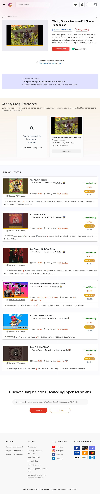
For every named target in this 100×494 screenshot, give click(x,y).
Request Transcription (14, 451)
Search (38, 410)
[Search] (46, 4)
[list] (88, 4)
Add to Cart (89, 191)
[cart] (82, 4)
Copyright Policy (33, 457)
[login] (95, 4)
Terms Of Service (33, 465)
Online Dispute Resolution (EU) (37, 470)
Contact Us (31, 447)
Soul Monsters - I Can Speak (41, 315)
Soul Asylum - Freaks (38, 180)
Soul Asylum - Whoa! (38, 214)
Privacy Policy (32, 461)
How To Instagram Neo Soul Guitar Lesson (47, 283)
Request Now (61, 49)
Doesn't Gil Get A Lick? (39, 347)
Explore (60, 410)
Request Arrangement (14, 447)
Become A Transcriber (14, 454)
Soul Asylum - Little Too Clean (42, 249)
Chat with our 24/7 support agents (51, 63)
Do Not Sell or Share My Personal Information (36, 476)
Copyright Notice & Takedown (34, 452)
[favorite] (75, 4)
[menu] (4, 4)
